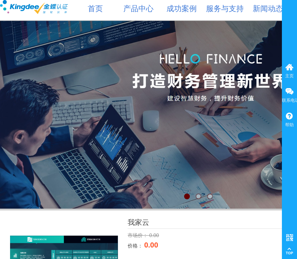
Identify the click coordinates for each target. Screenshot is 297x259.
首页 (95, 8)
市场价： (138, 235)
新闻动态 (268, 8)
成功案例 (181, 8)
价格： (136, 246)
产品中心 (138, 8)
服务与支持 (225, 8)
